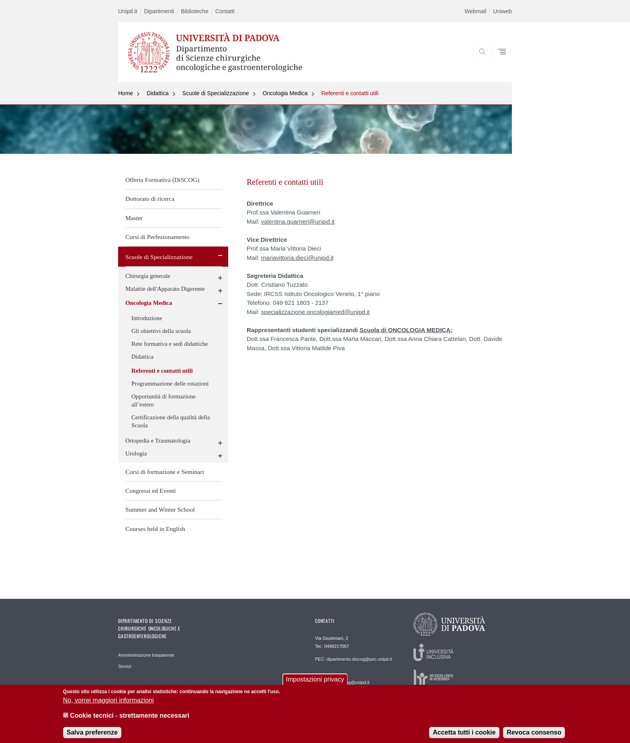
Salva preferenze (92, 737)
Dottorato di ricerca (149, 198)
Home (125, 93)
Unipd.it (127, 11)
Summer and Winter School (160, 509)
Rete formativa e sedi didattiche (169, 344)
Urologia (136, 453)
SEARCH (498, 63)
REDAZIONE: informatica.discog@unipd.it (342, 679)
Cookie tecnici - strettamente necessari (129, 720)
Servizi (124, 666)
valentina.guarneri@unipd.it (298, 221)
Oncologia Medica (285, 93)
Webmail (475, 11)
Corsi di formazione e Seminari (164, 471)
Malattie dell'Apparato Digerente (165, 289)
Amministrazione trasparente (146, 655)
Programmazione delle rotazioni (170, 383)
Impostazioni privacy (315, 684)
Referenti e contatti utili (349, 93)
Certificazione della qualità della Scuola (170, 421)
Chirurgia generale (147, 276)
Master (134, 217)
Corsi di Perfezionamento (157, 236)
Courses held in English (155, 528)
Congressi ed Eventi (150, 490)
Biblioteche (195, 11)
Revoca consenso (534, 737)
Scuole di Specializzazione (215, 93)
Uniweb (502, 11)
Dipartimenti (159, 11)
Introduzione (146, 318)
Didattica (157, 93)
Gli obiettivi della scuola (161, 331)
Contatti (225, 11)
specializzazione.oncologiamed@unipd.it (315, 311)
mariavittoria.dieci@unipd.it (297, 257)
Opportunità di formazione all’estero (163, 400)
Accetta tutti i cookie (464, 737)
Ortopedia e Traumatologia (157, 440)
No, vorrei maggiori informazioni (108, 705)
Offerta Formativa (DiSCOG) (162, 179)
